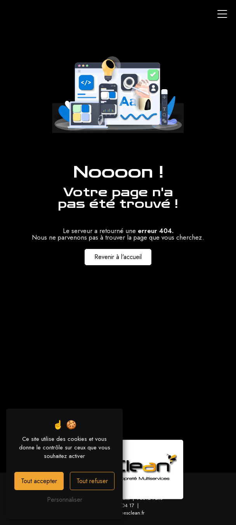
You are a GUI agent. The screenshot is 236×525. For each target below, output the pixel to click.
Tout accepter (39, 481)
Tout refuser (92, 481)
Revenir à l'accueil (118, 256)
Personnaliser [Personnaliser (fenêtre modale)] (64, 499)
